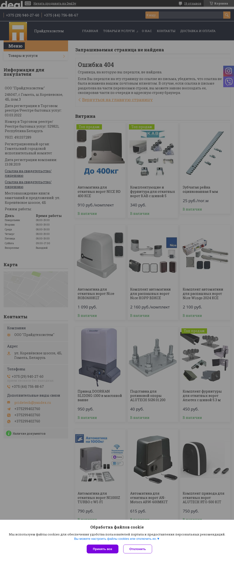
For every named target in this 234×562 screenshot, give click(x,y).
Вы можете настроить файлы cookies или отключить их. (115, 538)
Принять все (102, 549)
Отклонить (137, 549)
